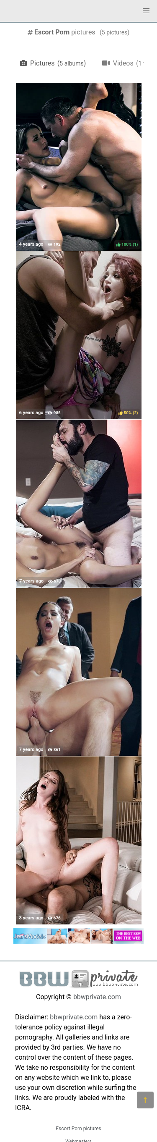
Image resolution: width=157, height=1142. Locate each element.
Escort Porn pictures (78, 1128)
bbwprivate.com (97, 997)
